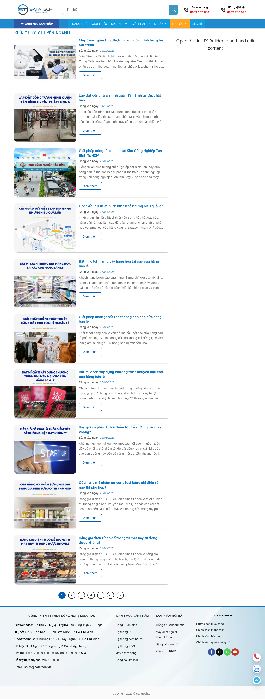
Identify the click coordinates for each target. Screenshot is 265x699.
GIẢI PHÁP (141, 23)
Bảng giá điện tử (167, 644)
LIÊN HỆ (197, 23)
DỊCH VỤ (119, 23)
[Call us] (227, 652)
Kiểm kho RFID (166, 651)
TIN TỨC (180, 23)
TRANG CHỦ (79, 23)
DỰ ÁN (160, 23)
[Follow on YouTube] (235, 652)
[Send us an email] (219, 652)
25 (110, 595)
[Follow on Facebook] (211, 652)
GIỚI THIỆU (99, 23)
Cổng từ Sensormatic (170, 625)
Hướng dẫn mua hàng (210, 623)
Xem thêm (90, 75)
